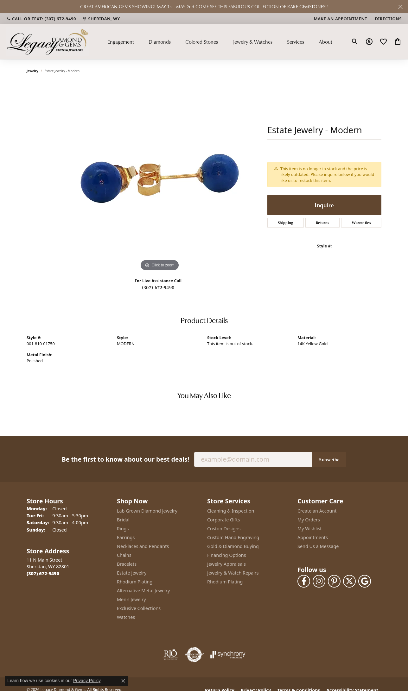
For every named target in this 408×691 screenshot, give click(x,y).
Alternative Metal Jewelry (143, 591)
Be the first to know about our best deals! (125, 459)
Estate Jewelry (131, 573)
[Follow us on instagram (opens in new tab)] (319, 581)
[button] (355, 41)
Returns (322, 222)
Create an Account (316, 511)
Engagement (120, 41)
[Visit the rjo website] (170, 655)
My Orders (308, 520)
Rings (123, 529)
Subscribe (329, 459)
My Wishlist (309, 529)
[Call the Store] (43, 573)
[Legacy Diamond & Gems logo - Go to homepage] (47, 41)
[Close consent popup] (123, 681)
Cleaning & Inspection (230, 511)
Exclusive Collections (139, 608)
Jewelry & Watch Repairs (233, 573)
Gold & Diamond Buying (233, 546)
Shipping (285, 222)
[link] (41, 18)
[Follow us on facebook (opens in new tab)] (303, 581)
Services (295, 41)
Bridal (123, 520)
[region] (160, 178)
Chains (124, 555)
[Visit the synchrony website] (227, 655)
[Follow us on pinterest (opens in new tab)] (334, 581)
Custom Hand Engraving (233, 537)
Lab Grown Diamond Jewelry (147, 511)
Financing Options (226, 555)
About (325, 41)
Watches (126, 617)
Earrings (126, 537)
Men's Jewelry (131, 599)
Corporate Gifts (223, 520)
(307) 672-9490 (158, 287)
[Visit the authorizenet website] (194, 655)
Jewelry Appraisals (226, 564)
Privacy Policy (86, 680)
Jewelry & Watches (252, 41)
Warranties (361, 222)
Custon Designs (223, 529)
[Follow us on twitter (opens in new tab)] (349, 581)
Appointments (312, 537)
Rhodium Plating (134, 582)
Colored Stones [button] (201, 41)
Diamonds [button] (160, 41)
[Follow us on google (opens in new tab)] (364, 581)
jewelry (32, 71)
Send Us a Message (318, 546)
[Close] (400, 7)
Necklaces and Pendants (143, 546)
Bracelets (127, 564)
